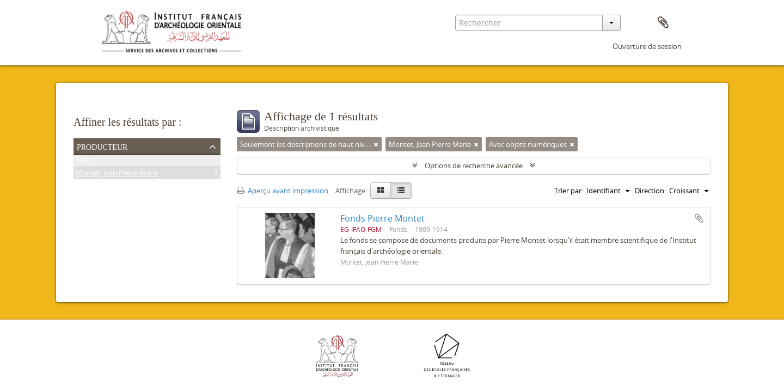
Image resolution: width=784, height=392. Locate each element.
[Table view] (401, 190)
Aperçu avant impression (282, 190)
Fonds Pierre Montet (382, 218)
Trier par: (568, 190)
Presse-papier (663, 22)
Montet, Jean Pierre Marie (117, 175)
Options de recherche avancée (473, 165)
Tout (83, 162)
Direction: (650, 190)
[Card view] (380, 190)
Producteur (102, 146)
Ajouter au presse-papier (699, 218)
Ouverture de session (647, 46)
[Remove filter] (376, 144)
